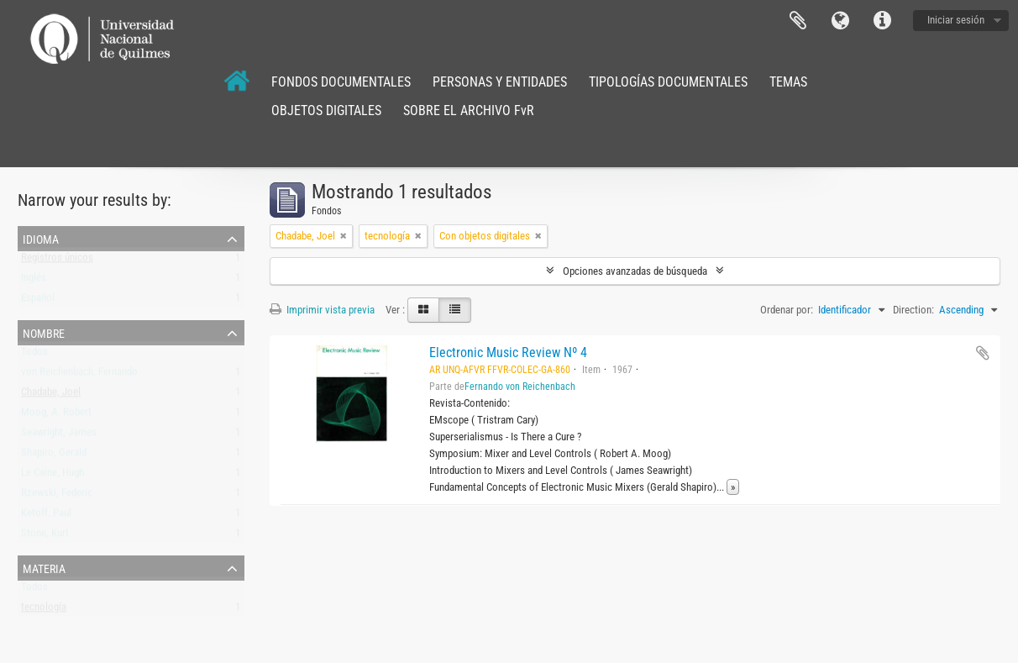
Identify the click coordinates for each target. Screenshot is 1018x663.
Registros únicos (57, 261)
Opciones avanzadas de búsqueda (635, 271)
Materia (44, 567)
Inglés (33, 281)
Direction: (913, 309)
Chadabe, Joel (51, 395)
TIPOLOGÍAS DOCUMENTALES (668, 82)
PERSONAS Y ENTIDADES (500, 82)
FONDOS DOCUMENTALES (341, 82)
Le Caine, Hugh (52, 476)
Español (38, 301)
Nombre (44, 332)
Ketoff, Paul (46, 516)
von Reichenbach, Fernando (79, 375)
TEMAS (788, 82)
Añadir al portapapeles (982, 353)
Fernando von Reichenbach (519, 386)
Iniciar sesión (955, 19)
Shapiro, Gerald (54, 456)
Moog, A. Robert (56, 415)
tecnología (43, 610)
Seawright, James (59, 435)
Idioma (840, 21)
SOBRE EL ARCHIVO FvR (468, 110)
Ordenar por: (786, 309)
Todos (34, 355)
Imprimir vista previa (322, 309)
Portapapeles (798, 21)
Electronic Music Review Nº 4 (508, 352)
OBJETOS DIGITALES (326, 110)
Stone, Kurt (45, 536)
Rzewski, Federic (56, 496)
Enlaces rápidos (882, 21)
